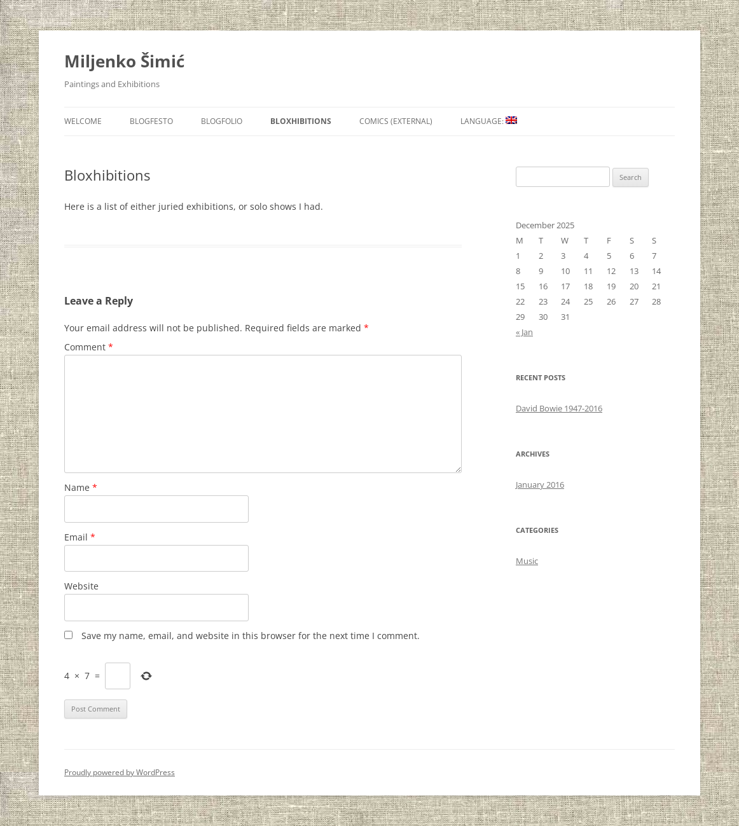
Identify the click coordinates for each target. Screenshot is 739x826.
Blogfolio (221, 121)
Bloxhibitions (300, 121)
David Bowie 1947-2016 (559, 408)
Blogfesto (151, 121)
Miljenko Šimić (124, 61)
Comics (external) (395, 121)
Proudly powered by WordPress (119, 772)
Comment (88, 347)
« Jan (524, 332)
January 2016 (540, 484)
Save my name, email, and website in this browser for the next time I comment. (250, 636)
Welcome (83, 121)
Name (80, 487)
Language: (488, 121)
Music (527, 561)
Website (81, 586)
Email (79, 537)
